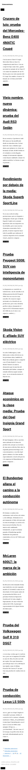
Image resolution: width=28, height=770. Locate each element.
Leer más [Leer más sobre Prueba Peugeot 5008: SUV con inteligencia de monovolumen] (6, 317)
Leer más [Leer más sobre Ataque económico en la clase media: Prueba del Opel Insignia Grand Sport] (6, 465)
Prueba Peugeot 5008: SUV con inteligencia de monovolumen (14, 266)
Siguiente (7, 756)
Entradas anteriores (11, 748)
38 (17, 753)
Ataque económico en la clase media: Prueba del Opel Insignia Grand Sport (14, 411)
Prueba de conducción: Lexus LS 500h (14, 695)
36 (13, 753)
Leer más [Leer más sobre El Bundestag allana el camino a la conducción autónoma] (6, 543)
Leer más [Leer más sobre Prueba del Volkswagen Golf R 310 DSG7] (6, 677)
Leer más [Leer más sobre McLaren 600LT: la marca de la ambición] (6, 612)
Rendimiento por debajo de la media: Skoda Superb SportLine (13, 191)
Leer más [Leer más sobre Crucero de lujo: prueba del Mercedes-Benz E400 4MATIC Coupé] (6, 85)
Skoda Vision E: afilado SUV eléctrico (13, 335)
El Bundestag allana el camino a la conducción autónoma (13, 490)
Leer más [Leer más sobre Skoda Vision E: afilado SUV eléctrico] (6, 380)
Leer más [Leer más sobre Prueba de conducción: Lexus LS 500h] (6, 740)
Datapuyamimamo (7, 4)
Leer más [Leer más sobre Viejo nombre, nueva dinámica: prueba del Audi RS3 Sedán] (6, 166)
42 (20, 753)
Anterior (6, 753)
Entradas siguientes (11, 751)
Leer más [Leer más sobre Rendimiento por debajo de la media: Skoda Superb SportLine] (6, 241)
